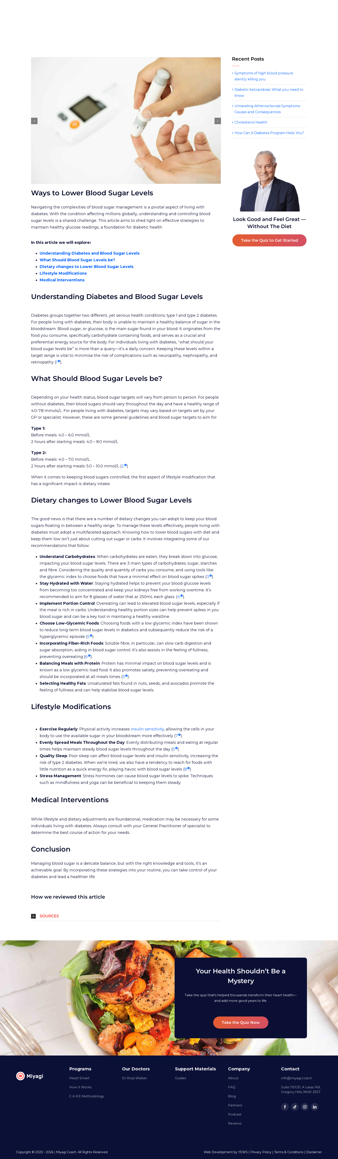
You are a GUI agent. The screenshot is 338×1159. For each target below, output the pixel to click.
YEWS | (244, 1152)
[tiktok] (295, 1107)
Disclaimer (314, 1152)
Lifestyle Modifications (63, 273)
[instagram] (305, 1107)
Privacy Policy (260, 1152)
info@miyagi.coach (296, 1078)
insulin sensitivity (147, 729)
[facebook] (285, 1107)
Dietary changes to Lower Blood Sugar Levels (86, 266)
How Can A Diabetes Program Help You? (269, 133)
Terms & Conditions (288, 1152)
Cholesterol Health (251, 122)
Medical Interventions (62, 280)
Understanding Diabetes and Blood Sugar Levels (89, 253)
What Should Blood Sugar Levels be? (77, 260)
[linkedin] (315, 1107)
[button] (126, 916)
